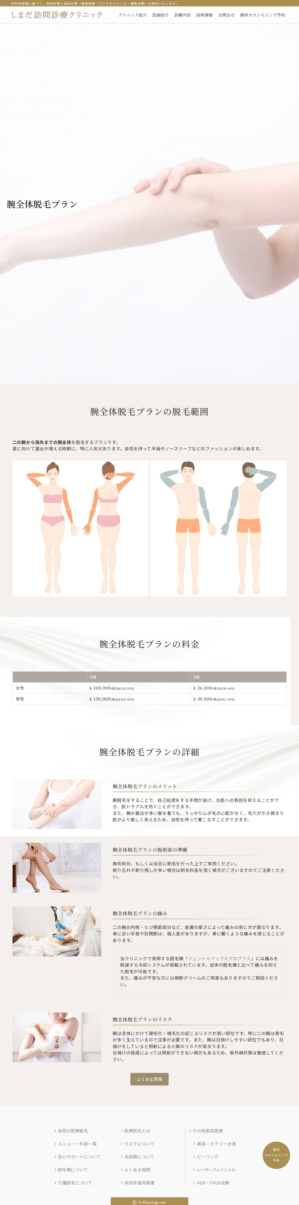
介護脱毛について (72, 1182)
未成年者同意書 (137, 1182)
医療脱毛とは (134, 1130)
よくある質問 (134, 1169)
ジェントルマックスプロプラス (219, 958)
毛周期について (136, 1156)
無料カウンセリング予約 (276, 1155)
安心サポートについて (77, 1156)
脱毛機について (70, 1169)
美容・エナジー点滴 (214, 1143)
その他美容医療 (205, 1130)
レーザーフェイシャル (213, 1169)
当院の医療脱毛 (70, 1130)
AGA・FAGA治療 (210, 1182)
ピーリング (205, 1156)
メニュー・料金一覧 (75, 1143)
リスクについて (136, 1143)
